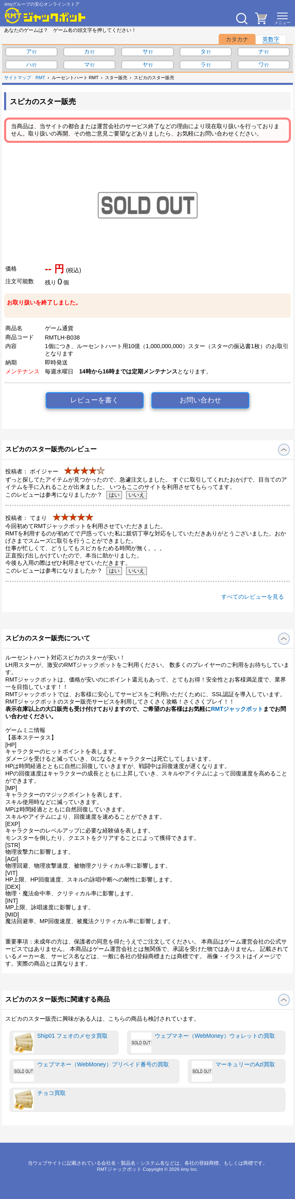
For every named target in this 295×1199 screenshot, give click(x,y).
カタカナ (237, 39)
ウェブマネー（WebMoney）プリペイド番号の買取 (91, 1071)
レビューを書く (94, 400)
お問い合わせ (200, 400)
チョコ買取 (39, 1100)
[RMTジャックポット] (45, 15)
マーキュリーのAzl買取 (233, 1071)
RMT (40, 77)
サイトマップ (17, 77)
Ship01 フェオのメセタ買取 (60, 1042)
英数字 (270, 39)
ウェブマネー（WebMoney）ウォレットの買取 (203, 1042)
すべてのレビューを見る (252, 596)
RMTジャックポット (237, 709)
